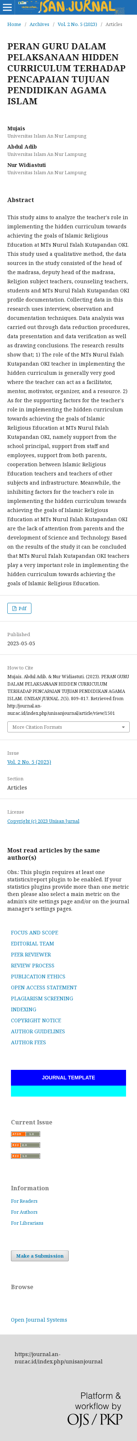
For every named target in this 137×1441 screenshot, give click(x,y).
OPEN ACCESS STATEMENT (44, 987)
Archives (39, 24)
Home (14, 24)
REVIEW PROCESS (32, 965)
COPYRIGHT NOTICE (36, 1020)
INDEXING (23, 1009)
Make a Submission (40, 1256)
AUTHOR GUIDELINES (38, 1031)
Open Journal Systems (39, 1319)
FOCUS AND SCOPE (34, 932)
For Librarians (27, 1223)
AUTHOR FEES (28, 1042)
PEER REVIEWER (31, 954)
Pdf (22, 608)
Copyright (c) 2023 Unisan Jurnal (43, 821)
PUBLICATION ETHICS (38, 976)
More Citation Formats (37, 727)
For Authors (24, 1212)
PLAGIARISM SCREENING (42, 998)
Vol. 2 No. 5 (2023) (77, 24)
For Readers (24, 1201)
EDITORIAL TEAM (32, 943)
